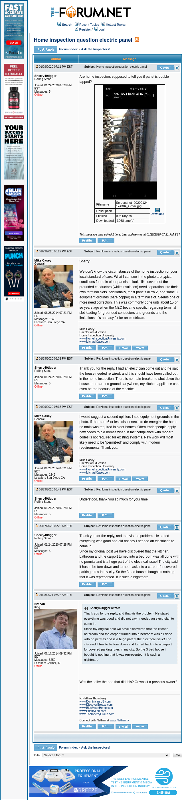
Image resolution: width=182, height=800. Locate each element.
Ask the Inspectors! (95, 49)
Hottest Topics (116, 24)
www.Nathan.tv (119, 720)
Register (83, 29)
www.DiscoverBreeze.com (95, 704)
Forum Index (68, 49)
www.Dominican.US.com (94, 701)
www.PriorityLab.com (92, 711)
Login (100, 29)
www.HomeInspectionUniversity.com (102, 338)
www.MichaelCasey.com (94, 341)
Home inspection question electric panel (83, 40)
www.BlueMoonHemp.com (96, 707)
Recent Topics (89, 24)
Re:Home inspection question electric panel (123, 251)
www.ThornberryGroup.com (96, 714)
